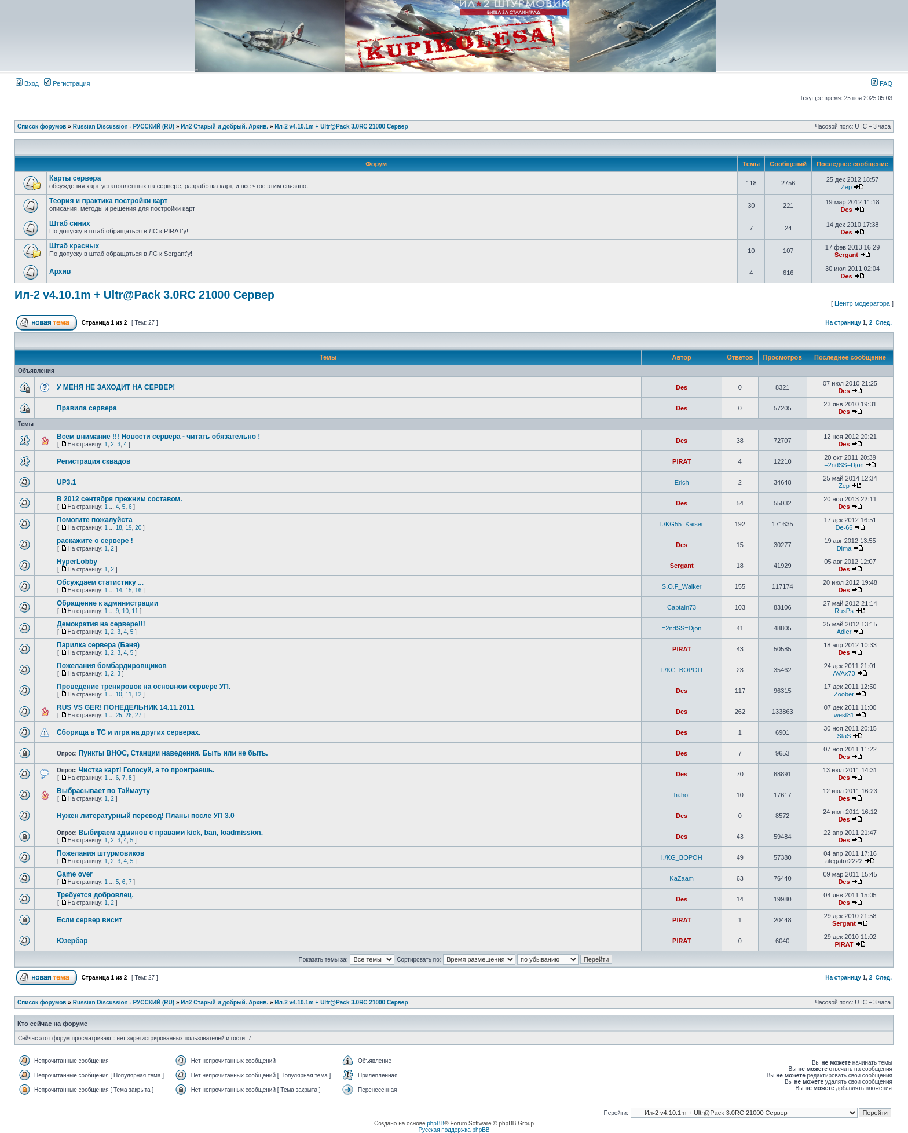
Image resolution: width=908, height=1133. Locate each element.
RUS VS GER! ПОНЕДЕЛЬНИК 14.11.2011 (126, 707)
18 (119, 528)
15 (128, 590)
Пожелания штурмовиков (100, 853)
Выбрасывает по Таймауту (103, 791)
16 (138, 590)
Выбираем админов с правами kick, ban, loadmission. (171, 832)
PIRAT (681, 461)
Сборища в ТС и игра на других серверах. (128, 732)
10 (125, 611)
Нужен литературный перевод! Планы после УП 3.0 (146, 816)
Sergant (846, 254)
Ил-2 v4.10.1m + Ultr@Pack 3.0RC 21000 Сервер (341, 126)
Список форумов (42, 126)
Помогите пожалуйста (95, 520)
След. (884, 323)
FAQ (881, 83)
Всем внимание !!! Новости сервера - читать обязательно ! (158, 436)
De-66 (843, 527)
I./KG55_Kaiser (682, 523)
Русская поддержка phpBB (453, 1130)
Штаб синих (69, 223)
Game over (75, 874)
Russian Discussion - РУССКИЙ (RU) (123, 126)
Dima (844, 548)
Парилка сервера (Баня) (98, 645)
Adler (844, 631)
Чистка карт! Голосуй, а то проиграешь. (147, 770)
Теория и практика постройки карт (108, 201)
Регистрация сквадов (93, 461)
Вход (27, 83)
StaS (844, 735)
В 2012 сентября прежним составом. (119, 499)
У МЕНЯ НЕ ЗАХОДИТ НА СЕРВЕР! (116, 387)
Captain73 (681, 607)
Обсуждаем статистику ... (100, 582)
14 (119, 590)
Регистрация (67, 83)
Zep (846, 187)
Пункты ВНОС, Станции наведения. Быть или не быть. (173, 753)
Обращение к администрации (107, 603)
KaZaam (681, 878)
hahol (682, 794)
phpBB (435, 1123)
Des (846, 209)
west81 (844, 715)
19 (128, 528)
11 (135, 611)
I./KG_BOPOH (681, 669)
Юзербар (72, 941)
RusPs (843, 610)
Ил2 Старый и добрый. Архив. (224, 126)
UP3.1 (66, 482)
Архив (60, 271)
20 (138, 528)
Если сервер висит (89, 920)
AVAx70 (844, 673)
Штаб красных (74, 246)
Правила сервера (87, 408)
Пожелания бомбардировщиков (112, 666)
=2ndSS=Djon (844, 464)
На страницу (843, 323)
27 (138, 715)
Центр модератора (862, 303)
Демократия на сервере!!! (101, 624)
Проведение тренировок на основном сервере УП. (143, 687)
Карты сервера (75, 178)
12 (138, 694)
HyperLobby (77, 562)
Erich (682, 482)
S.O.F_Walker (682, 586)
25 (119, 715)
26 (128, 715)
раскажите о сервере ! (95, 541)
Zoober (844, 694)
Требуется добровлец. (95, 895)
